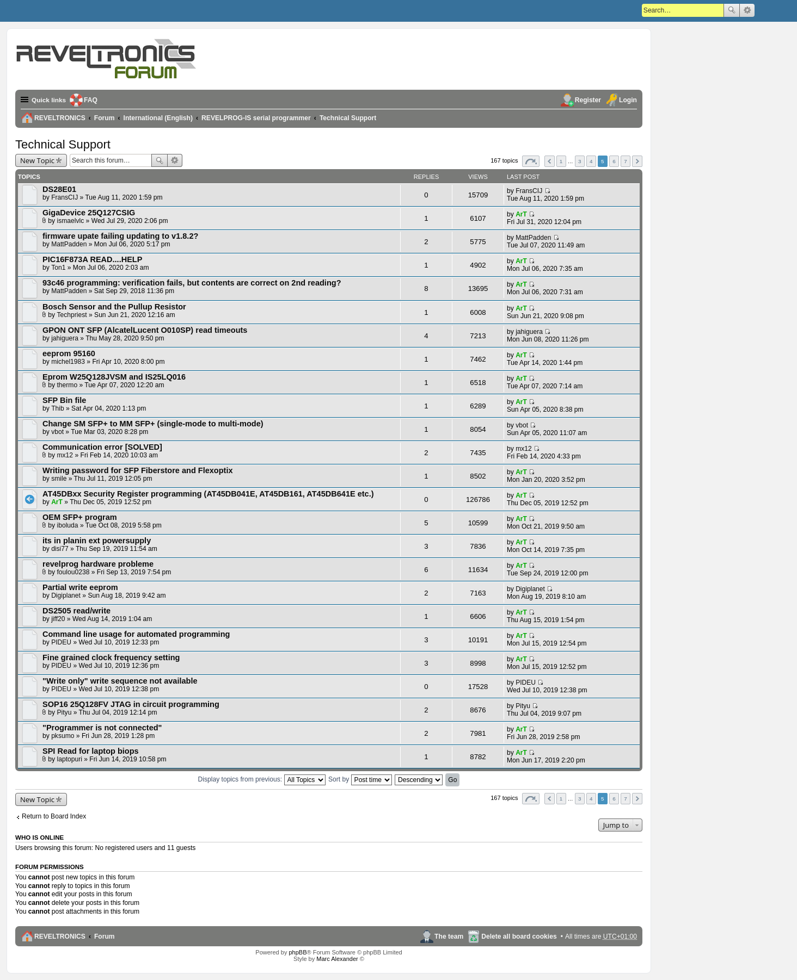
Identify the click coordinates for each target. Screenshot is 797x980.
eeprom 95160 (68, 353)
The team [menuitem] (448, 936)
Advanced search (747, 10)
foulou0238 (73, 572)
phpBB (297, 952)
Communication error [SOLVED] (102, 447)
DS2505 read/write (76, 610)
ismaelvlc (70, 221)
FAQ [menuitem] (92, 100)
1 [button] (561, 161)
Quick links (49, 100)
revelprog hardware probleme (98, 564)
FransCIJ (64, 197)
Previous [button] (549, 161)
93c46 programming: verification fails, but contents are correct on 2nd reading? (191, 282)
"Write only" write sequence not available (120, 681)
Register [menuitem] (588, 100)
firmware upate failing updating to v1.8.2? (120, 236)
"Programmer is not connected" (102, 727)
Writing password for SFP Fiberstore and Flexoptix (137, 470)
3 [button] (579, 161)
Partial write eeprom (80, 587)
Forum (104, 936)
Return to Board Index (54, 816)
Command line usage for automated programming (136, 634)
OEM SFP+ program (79, 517)
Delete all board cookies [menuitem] (518, 936)
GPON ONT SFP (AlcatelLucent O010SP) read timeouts (144, 330)
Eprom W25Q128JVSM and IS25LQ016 (114, 377)
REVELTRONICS (59, 936)
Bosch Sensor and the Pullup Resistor (114, 306)
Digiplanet (66, 595)
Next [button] (637, 161)
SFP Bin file (64, 400)
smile (58, 478)
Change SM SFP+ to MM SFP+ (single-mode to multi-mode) (152, 423)
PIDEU (61, 642)
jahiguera (64, 338)
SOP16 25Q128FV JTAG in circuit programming (130, 704)
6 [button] (614, 161)
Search (732, 10)
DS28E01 (59, 189)
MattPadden (69, 244)
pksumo (62, 736)
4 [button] (591, 161)
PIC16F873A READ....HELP (92, 259)
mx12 (65, 455)
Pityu (64, 712)
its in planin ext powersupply (96, 540)
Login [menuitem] (628, 100)
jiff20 (58, 619)
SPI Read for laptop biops (90, 751)
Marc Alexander (337, 959)
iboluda (67, 525)
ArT (521, 214)
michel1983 (68, 361)
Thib (57, 408)
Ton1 (58, 267)
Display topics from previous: (262, 779)
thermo (67, 385)
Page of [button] (530, 161)
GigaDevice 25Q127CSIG (88, 212)
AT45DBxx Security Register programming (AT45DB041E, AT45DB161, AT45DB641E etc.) (208, 493)
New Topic (37, 160)
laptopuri (69, 759)
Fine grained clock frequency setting (111, 657)
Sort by (360, 779)
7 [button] (625, 161)
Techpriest (72, 315)
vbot (57, 432)
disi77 (60, 549)
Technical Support (63, 144)
